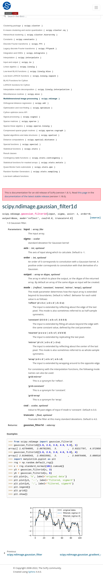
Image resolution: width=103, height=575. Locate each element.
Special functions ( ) (22, 144)
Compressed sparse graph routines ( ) (34, 130)
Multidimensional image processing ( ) (31, 98)
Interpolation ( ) (22, 57)
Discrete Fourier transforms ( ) (24, 44)
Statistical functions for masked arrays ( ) (34, 162)
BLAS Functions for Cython (15, 80)
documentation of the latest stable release (27, 196)
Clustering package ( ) (23, 26)
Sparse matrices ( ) (21, 121)
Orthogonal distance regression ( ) (26, 103)
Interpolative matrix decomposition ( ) (38, 89)
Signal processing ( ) (22, 117)
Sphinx (31, 571)
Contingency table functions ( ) (33, 158)
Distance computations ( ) (30, 140)
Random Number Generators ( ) (32, 171)
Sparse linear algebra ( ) (28, 126)
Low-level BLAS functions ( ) (28, 71)
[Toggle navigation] (96, 7)
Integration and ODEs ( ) (25, 53)
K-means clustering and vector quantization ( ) (36, 30)
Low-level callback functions (16, 176)
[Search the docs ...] (51, 16)
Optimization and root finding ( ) (28, 108)
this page (82, 192)
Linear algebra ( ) (20, 67)
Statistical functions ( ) (22, 149)
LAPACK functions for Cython (16, 85)
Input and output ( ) (18, 62)
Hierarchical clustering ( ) (30, 35)
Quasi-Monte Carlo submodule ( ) (29, 167)
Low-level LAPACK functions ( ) (31, 76)
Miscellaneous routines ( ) (23, 94)
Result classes (10, 153)
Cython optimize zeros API (15, 112)
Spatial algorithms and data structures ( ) (31, 135)
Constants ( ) (20, 39)
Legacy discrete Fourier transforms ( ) (30, 48)
